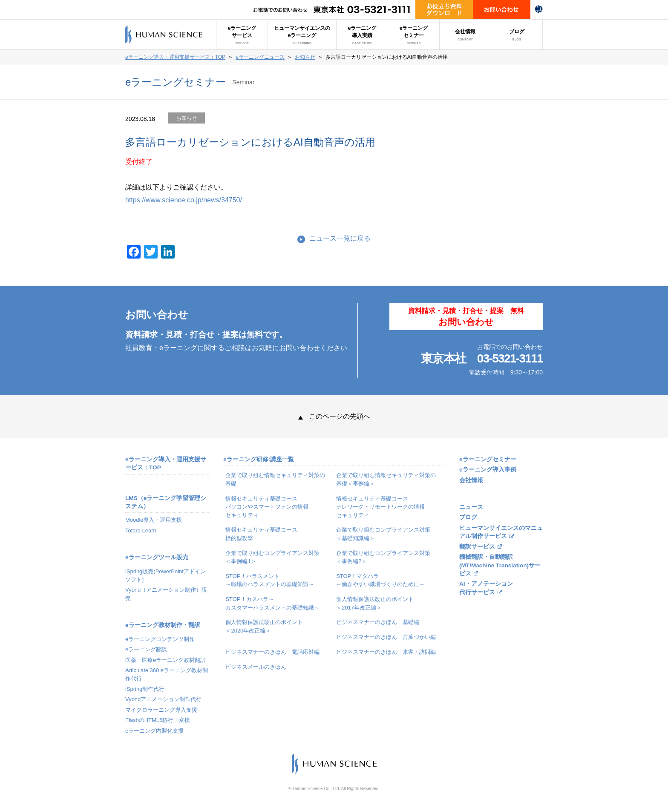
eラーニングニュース (260, 57)
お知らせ (305, 57)
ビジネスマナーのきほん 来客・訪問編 (386, 652)
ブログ (516, 35)
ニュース (471, 507)
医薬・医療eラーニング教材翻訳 (165, 660)
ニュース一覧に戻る (340, 238)
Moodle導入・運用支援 (153, 520)
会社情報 (465, 35)
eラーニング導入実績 (362, 35)
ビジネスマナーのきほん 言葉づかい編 (386, 637)
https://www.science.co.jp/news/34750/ (183, 200)
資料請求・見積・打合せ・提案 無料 (466, 317)
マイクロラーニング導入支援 (161, 710)
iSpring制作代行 (144, 689)
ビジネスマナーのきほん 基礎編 (377, 622)
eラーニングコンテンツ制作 (160, 639)
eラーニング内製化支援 (154, 730)
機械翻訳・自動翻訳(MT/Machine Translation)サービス (500, 565)
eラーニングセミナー (414, 35)
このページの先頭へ (334, 416)
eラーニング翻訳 (146, 649)
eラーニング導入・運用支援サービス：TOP (175, 57)
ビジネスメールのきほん (255, 667)
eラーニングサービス (242, 35)
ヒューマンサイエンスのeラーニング (302, 35)
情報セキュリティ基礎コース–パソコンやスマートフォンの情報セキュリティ (266, 506)
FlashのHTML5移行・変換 (157, 720)
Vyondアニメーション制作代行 (163, 699)
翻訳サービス (477, 546)
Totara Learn (140, 530)
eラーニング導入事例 (487, 469)
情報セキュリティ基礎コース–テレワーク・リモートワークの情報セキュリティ (380, 506)
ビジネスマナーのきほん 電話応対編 (272, 652)
